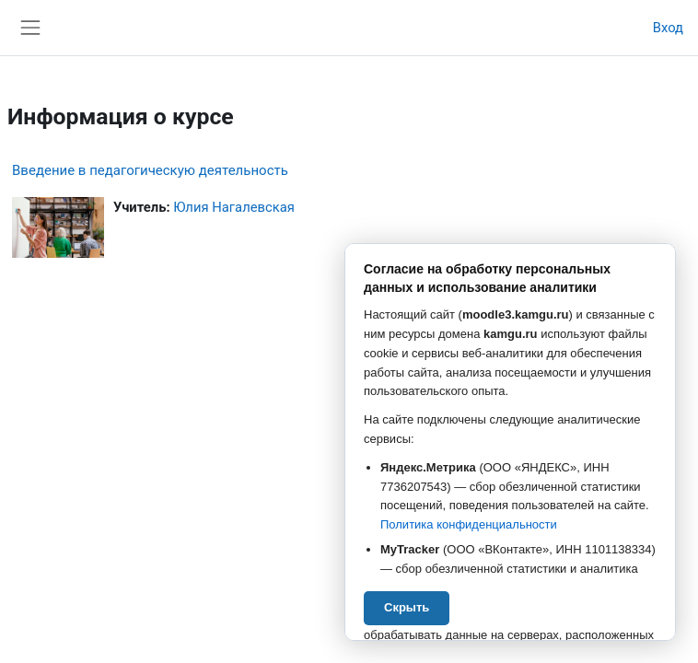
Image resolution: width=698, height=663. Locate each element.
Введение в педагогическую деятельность (150, 170)
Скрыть (406, 607)
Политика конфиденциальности (468, 524)
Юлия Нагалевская (234, 207)
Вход (668, 27)
